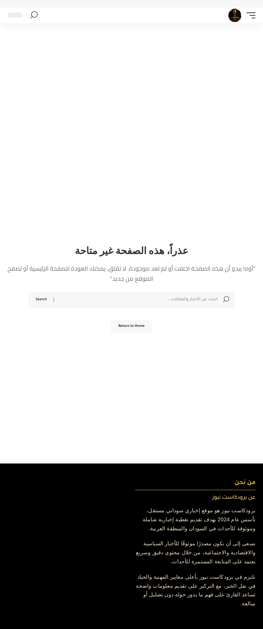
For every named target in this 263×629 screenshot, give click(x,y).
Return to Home (132, 326)
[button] (249, 15)
